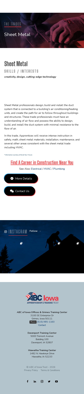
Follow (34, 231)
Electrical (36, 169)
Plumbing (59, 169)
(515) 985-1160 (46, 321)
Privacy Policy (31, 370)
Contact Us (19, 191)
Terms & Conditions (50, 370)
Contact (42, 325)
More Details (21, 179)
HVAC (47, 169)
